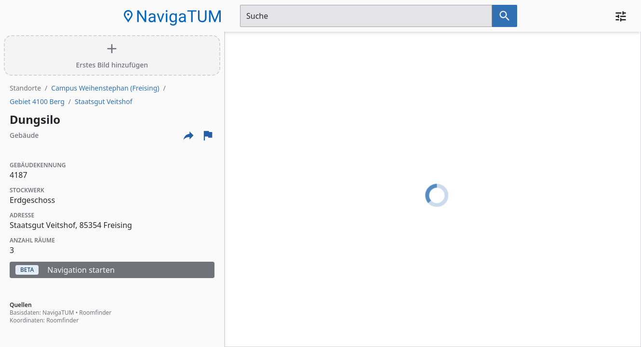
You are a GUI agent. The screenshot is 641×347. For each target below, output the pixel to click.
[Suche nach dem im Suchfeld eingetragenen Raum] (504, 16)
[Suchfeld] (366, 16)
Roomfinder (95, 312)
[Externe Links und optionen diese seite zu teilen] (188, 135)
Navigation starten (65, 270)
